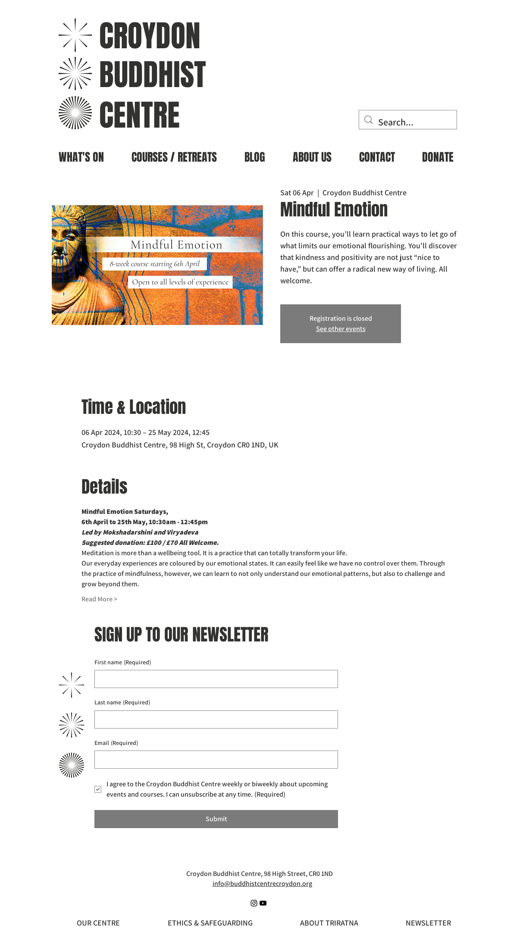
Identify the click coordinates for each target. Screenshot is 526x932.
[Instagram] (254, 903)
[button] (81, 153)
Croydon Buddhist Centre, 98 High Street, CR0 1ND (259, 873)
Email (116, 743)
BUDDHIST (152, 75)
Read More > (99, 599)
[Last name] (213, 719)
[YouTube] (263, 903)
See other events (341, 328)
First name (122, 662)
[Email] (213, 759)
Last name (122, 702)
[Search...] (408, 122)
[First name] (213, 679)
